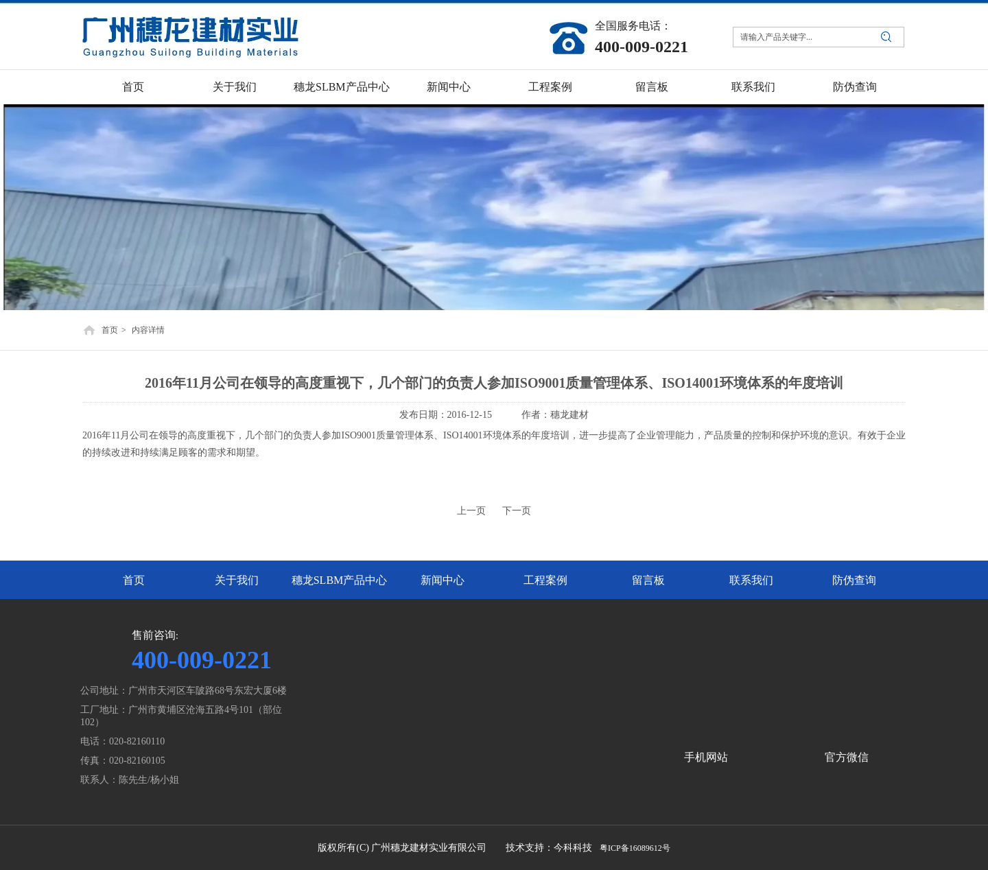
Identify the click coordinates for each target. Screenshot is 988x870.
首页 (110, 330)
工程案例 (545, 580)
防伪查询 (854, 580)
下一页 (516, 511)
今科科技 (573, 848)
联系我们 (751, 580)
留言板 (648, 580)
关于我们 (237, 580)
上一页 (471, 511)
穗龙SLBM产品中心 (340, 580)
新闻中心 (442, 580)
